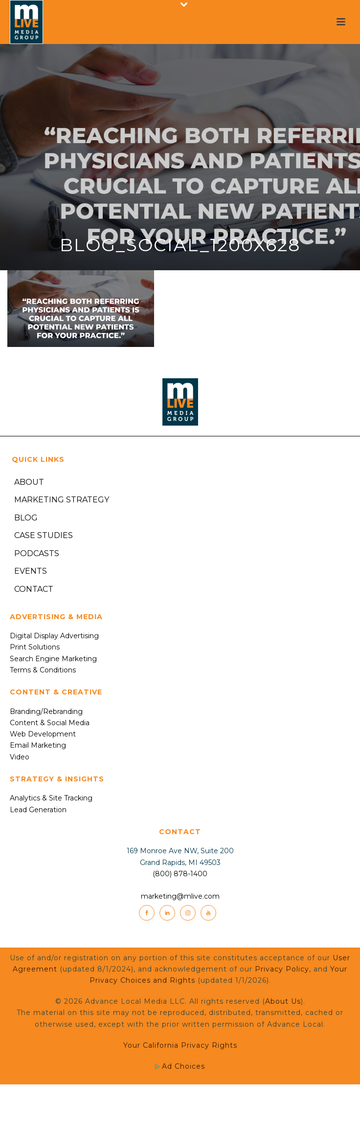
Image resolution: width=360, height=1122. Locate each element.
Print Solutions (35, 647)
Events (30, 571)
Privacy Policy (282, 969)
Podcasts (36, 553)
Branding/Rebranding (46, 711)
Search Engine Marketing (53, 658)
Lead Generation (38, 809)
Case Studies (43, 535)
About (29, 482)
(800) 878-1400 (180, 873)
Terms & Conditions (43, 670)
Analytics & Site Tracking (51, 798)
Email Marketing (38, 745)
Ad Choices (180, 1066)
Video (19, 757)
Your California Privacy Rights (180, 1045)
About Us (283, 1001)
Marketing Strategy (61, 499)
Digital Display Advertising (54, 635)
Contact (33, 589)
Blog (26, 517)
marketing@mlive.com (180, 896)
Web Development (43, 734)
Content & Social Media (50, 722)
